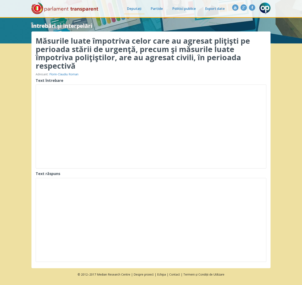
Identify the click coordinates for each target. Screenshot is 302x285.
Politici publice (184, 8)
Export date (215, 8)
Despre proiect (144, 274)
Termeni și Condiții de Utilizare (203, 274)
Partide (157, 8)
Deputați (134, 8)
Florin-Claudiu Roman (63, 74)
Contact (174, 274)
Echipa (161, 274)
